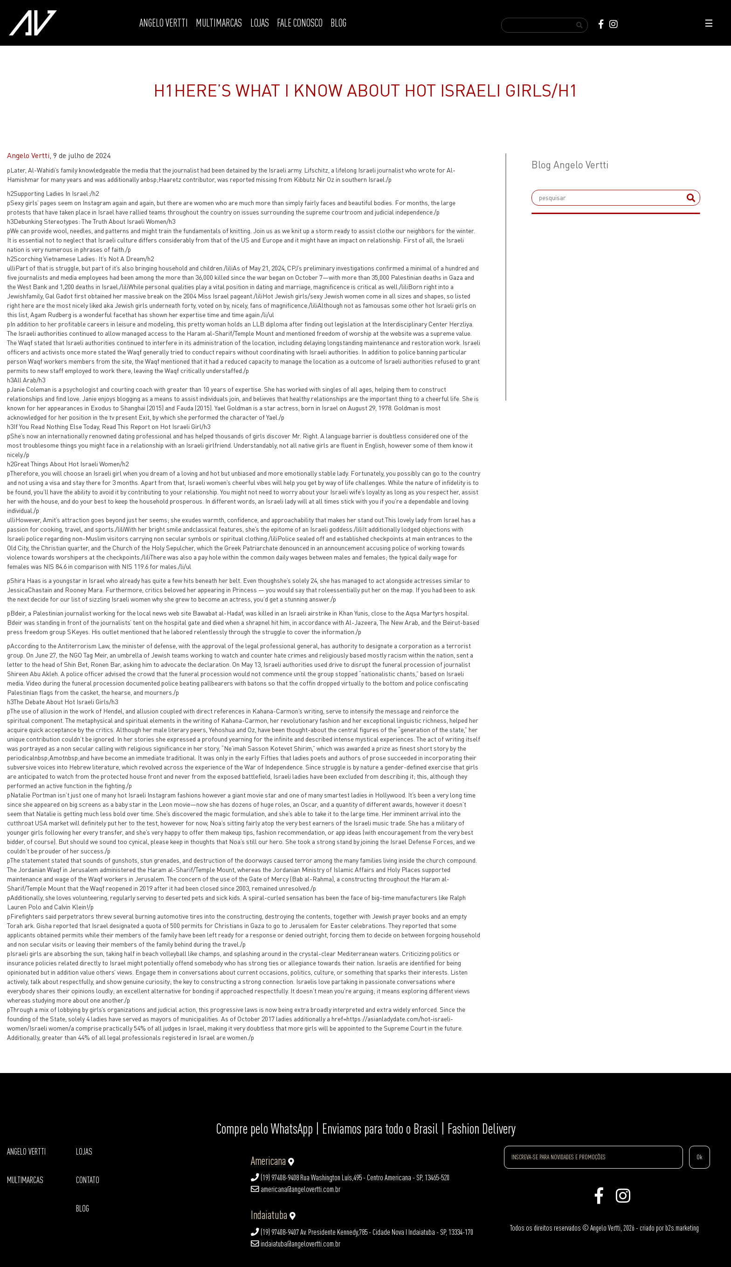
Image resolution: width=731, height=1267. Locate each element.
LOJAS (259, 23)
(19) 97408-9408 (275, 1177)
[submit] (691, 197)
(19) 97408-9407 (275, 1232)
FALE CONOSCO (300, 23)
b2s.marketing (682, 1227)
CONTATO (87, 1180)
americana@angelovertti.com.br (295, 1189)
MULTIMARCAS (219, 23)
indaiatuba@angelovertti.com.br (295, 1243)
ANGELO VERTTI (163, 23)
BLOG (338, 23)
